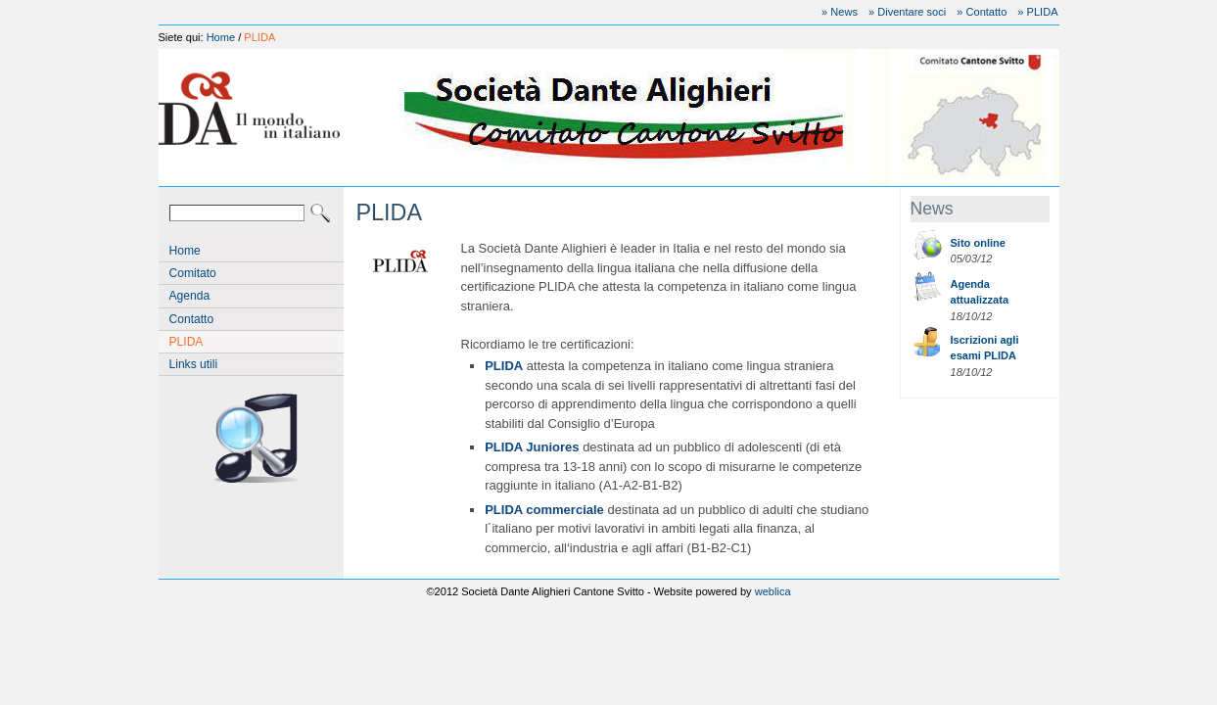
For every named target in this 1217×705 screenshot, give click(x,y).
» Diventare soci (907, 12)
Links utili (193, 364)
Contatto (191, 319)
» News (839, 12)
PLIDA (259, 37)
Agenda (190, 296)
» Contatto (981, 12)
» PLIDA (1037, 12)
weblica (773, 591)
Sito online (978, 243)
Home (221, 37)
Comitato (192, 273)
